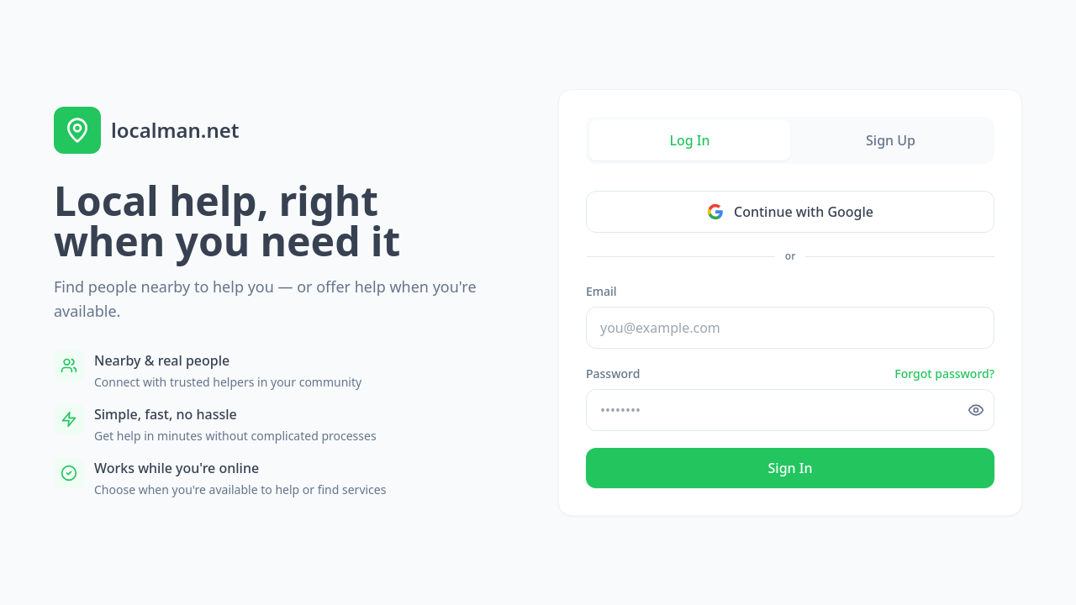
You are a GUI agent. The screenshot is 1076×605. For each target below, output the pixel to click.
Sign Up (890, 140)
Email (601, 291)
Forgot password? (944, 373)
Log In (689, 140)
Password (613, 373)
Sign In (790, 468)
